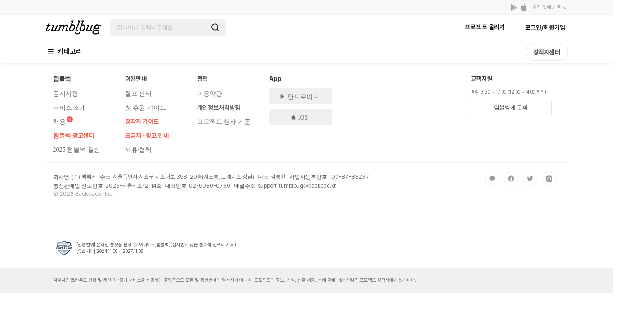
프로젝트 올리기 (485, 27)
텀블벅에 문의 (511, 107)
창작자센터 (546, 52)
